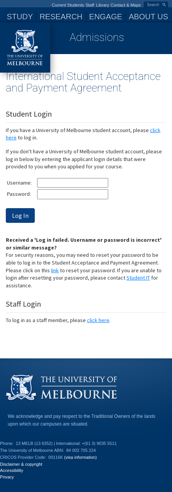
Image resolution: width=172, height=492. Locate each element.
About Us (148, 16)
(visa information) (80, 457)
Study (20, 16)
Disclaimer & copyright (21, 464)
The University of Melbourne (25, 47)
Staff (89, 5)
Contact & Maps (126, 5)
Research (60, 16)
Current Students (68, 5)
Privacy (7, 477)
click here (98, 320)
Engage (106, 16)
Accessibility (11, 470)
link (55, 270)
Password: (19, 193)
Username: (19, 182)
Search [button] (153, 5)
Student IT (138, 277)
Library (102, 5)
